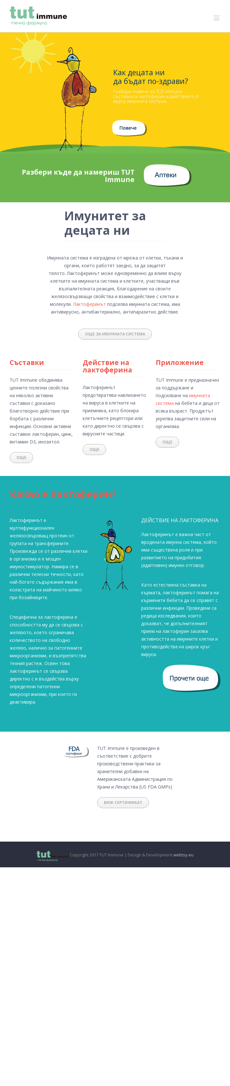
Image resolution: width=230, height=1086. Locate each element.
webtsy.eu (183, 855)
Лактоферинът (89, 304)
